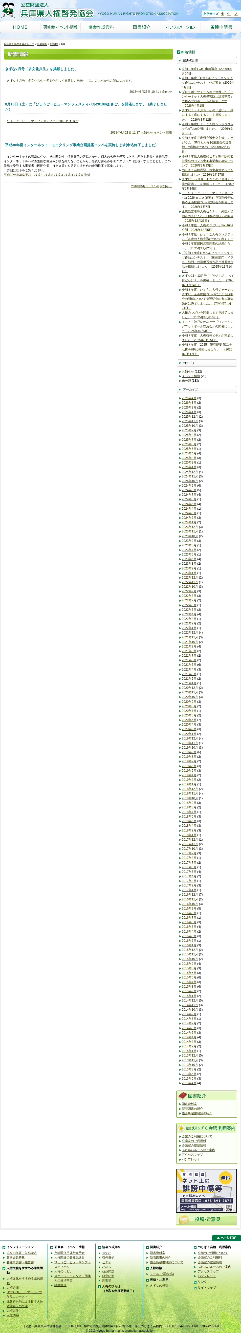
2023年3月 (189, 563)
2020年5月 (189, 720)
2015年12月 (190, 950)
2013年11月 (190, 1060)
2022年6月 (189, 605)
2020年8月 (189, 706)
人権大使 (13, 1310)
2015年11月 (190, 954)
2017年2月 (189, 885)
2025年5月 (189, 449)
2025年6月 (189, 444)
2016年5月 (189, 927)
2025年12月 (190, 416)
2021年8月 (189, 651)
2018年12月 (190, 789)
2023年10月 (190, 536)
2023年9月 (189, 541)
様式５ (78, 175)
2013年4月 (189, 1083)
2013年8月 (189, 1069)
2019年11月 (190, 743)
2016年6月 (189, 922)
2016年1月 (189, 945)
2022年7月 (189, 600)
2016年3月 (189, 936)
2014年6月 (189, 1028)
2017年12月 (190, 839)
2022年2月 (189, 623)
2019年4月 (189, 775)
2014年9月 (189, 1014)
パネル (106, 1267)
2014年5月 (189, 1032)
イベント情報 (163, 132)
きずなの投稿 (159, 1285)
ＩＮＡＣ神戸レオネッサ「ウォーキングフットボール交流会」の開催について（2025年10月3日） (207, 326)
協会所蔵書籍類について (166, 1262)
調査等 (106, 1280)
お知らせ (166, 92)
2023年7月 (189, 550)
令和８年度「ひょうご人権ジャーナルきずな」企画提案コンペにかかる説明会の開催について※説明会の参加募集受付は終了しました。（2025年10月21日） (207, 299)
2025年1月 (189, 467)
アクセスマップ (192, 1154)
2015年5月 (189, 977)
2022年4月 (189, 614)
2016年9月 (189, 908)
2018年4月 (189, 825)
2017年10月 (190, 848)
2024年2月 (189, 518)
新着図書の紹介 (192, 1108)
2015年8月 (189, 968)
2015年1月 (189, 996)
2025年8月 (189, 435)
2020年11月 (190, 692)
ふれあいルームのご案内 (198, 1150)
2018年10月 (190, 798)
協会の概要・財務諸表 (22, 1253)
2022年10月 (190, 586)
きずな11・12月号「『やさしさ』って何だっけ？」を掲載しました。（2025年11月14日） (208, 280)
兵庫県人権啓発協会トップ (19, 44)
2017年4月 (189, 876)
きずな (106, 1253)
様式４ (69, 175)
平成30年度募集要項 (17, 175)
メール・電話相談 (162, 1274)
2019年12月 (190, 738)
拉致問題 (108, 1271)
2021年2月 (189, 678)
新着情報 (42, 44)
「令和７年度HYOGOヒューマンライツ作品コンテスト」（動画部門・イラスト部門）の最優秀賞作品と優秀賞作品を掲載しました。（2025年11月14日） (207, 262)
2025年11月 (190, 421)
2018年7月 (189, 812)
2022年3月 (189, 619)
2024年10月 (190, 481)
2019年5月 (189, 770)
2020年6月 (189, 715)
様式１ (38, 175)
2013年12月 (190, 1055)
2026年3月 (189, 402)
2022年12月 (190, 577)
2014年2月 (189, 1046)
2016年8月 (189, 913)
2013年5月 (189, 1078)
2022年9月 (189, 591)
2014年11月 (190, 1005)
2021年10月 (190, 642)
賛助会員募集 (16, 1257)
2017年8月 (189, 858)
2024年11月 (190, 476)
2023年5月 (189, 559)
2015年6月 (189, 973)
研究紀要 (108, 1276)
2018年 (54, 44)
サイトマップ (207, 1287)
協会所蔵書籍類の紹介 (197, 1113)
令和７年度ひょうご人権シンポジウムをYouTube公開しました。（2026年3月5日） (207, 128)
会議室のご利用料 (194, 1141)
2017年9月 (189, 853)
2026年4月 (189, 398)
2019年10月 (190, 747)
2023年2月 (189, 568)
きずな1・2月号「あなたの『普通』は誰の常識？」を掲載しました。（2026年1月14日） (208, 183)
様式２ (49, 175)
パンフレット (191, 1159)
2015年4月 (189, 982)
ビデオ (106, 1262)
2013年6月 (189, 1074)
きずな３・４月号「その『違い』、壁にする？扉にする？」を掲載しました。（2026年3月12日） (207, 114)
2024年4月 (189, 508)
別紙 (87, 175)
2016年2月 (189, 940)
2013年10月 (190, 1065)
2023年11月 (190, 531)
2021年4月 (189, 669)
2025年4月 (189, 453)
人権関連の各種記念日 (69, 1257)
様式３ (58, 175)
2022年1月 (189, 628)
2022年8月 (189, 596)
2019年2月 (189, 780)
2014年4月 (189, 1037)
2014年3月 (189, 1042)
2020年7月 (189, 711)
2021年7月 (189, 655)
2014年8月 (189, 1019)
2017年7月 (189, 862)
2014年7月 (189, 1023)
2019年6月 (189, 766)
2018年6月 (189, 816)
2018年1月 (189, 835)
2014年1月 (189, 1051)
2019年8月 (189, 756)
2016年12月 (190, 894)
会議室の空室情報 (194, 1145)
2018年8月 (189, 807)
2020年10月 (190, 697)
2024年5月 (189, 504)
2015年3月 (189, 986)
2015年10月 (190, 959)
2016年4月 (189, 931)
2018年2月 (189, 830)
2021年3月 (189, 674)
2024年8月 (189, 490)
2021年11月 (190, 637)
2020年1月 (189, 734)
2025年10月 (190, 426)
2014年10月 (190, 1009)
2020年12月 (190, 688)
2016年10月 (190, 904)
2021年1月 (189, 683)
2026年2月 (189, 407)
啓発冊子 (108, 1257)
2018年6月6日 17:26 (145, 186)
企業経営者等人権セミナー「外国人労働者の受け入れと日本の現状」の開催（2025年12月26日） (207, 216)
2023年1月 (189, 573)
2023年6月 (189, 554)
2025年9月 (189, 430)
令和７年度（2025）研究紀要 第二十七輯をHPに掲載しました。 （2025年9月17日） (207, 349)
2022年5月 (189, 610)
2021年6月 (189, 660)
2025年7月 (189, 439)
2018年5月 (189, 821)
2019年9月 (189, 752)
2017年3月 (189, 881)
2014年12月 (190, 1000)
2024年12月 (190, 472)
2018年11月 (190, 793)
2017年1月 (189, 890)
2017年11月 (190, 844)
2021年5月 (189, 664)
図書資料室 (189, 1104)
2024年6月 (189, 499)
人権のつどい (63, 1271)
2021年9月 (189, 646)
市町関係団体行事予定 (69, 1253)
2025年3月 (189, 458)
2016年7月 (189, 917)
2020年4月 (189, 724)
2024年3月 (189, 513)
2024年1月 (189, 522)
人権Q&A (13, 1315)
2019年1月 (189, 784)
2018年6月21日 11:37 (125, 132)
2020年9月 (189, 701)
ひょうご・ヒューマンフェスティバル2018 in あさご (42, 121)
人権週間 (13, 1287)
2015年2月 (189, 991)
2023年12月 (190, 527)
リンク (202, 1282)
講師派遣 (60, 1285)
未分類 (186, 380)
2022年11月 (190, 582)
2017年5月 (189, 872)
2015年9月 (189, 964)
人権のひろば (111, 1286)
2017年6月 (189, 867)
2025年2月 (189, 462)
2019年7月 (189, 761)
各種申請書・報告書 (20, 1262)
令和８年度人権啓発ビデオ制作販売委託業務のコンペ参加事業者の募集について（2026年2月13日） (207, 161)
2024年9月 (189, 485)
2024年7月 (189, 494)
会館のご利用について (197, 1136)
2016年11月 (190, 899)
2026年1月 (189, 412)
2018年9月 (189, 803)
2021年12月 (190, 632)
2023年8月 (189, 545)
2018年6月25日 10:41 (144, 92)
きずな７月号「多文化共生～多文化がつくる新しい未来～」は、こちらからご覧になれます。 (70, 80)
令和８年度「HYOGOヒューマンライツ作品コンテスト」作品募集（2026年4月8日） (208, 82)
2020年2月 (189, 729)
